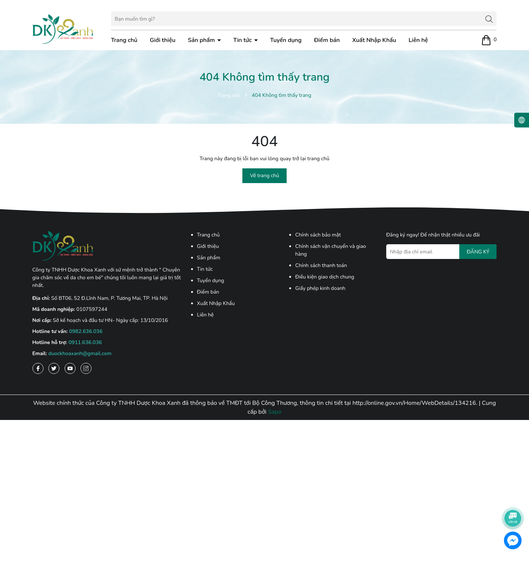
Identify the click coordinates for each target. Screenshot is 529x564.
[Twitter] (53, 368)
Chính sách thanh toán (321, 265)
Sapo (274, 412)
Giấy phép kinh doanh (320, 288)
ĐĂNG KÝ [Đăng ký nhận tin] (478, 251)
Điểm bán (327, 40)
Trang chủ (124, 40)
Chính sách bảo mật (318, 234)
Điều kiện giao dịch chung (324, 276)
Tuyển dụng (285, 40)
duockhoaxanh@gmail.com (79, 353)
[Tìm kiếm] (489, 18)
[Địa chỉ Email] (441, 251)
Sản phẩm (202, 40)
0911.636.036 (85, 342)
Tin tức (243, 40)
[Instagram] (85, 368)
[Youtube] (70, 368)
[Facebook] (38, 368)
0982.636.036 (86, 331)
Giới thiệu (163, 40)
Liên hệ (418, 40)
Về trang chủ (264, 175)
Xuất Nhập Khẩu (374, 40)
